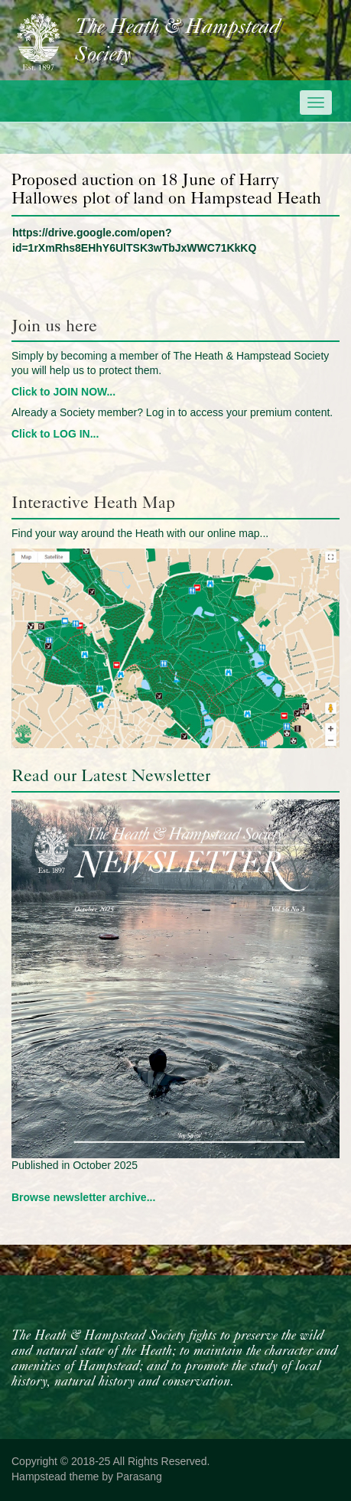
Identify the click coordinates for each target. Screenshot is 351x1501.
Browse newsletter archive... (83, 1197)
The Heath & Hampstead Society (177, 41)
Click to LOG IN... (55, 434)
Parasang (139, 1476)
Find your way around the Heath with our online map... (139, 533)
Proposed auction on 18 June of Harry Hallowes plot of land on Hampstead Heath (166, 188)
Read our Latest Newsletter (110, 775)
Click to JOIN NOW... (63, 392)
